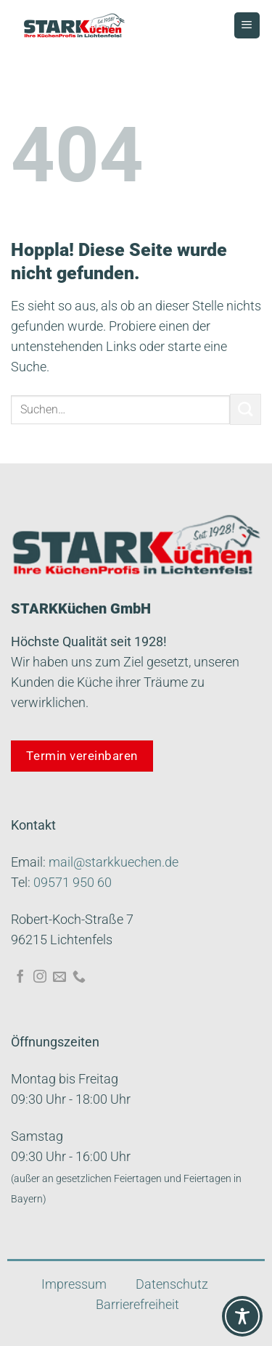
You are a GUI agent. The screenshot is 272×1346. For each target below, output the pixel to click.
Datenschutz (172, 1284)
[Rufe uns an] (79, 977)
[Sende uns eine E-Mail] (59, 977)
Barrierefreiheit (137, 1304)
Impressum (74, 1284)
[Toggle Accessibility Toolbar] (242, 1316)
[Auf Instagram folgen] (39, 977)
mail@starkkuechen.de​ (113, 862)
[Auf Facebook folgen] (20, 977)
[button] (26, 1320)
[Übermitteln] (245, 409)
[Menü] (247, 25)
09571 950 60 (72, 882)
